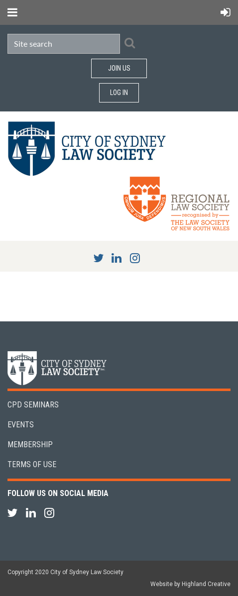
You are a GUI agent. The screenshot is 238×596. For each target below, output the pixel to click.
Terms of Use (31, 464)
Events (20, 424)
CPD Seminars (33, 404)
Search (129, 43)
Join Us (119, 68)
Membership (30, 444)
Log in (119, 93)
